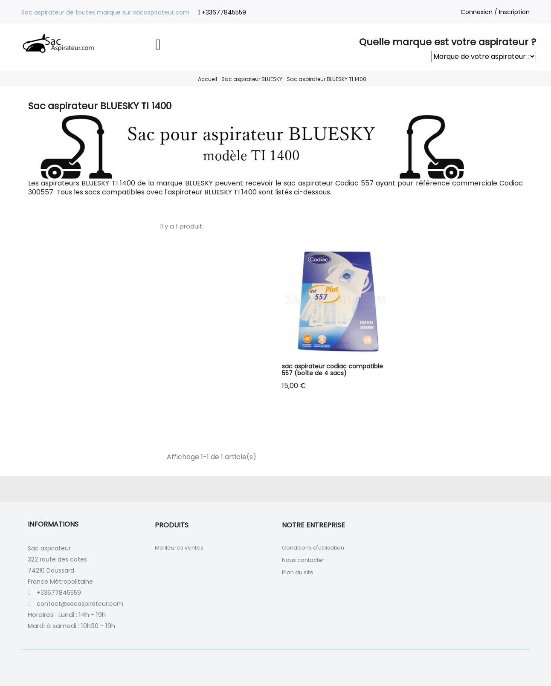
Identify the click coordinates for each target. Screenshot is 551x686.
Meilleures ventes (179, 548)
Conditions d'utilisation (313, 548)
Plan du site (297, 572)
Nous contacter (303, 560)
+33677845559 (224, 12)
